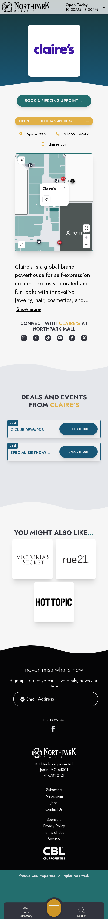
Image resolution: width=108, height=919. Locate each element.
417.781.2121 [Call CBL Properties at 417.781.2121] (54, 775)
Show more (28, 309)
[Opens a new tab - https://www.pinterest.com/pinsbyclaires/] (36, 338)
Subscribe (54, 789)
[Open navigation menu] (54, 908)
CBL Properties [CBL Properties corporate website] (43, 875)
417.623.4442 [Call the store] (76, 134)
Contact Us (54, 809)
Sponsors (54, 819)
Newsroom (54, 796)
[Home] (28, 7)
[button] (85, 7)
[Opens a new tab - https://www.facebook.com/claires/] (72, 338)
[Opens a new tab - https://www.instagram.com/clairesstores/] (24, 338)
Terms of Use (54, 832)
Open (54, 121)
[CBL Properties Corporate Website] (54, 853)
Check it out (78, 429)
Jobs (54, 802)
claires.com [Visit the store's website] (57, 144)
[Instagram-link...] (32, 559)
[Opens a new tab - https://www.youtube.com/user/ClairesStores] (60, 338)
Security (54, 839)
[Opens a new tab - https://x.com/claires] (84, 338)
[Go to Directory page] (26, 912)
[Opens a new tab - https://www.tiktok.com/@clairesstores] (48, 338)
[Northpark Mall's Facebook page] (54, 728)
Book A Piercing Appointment (57, 100)
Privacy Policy (54, 826)
